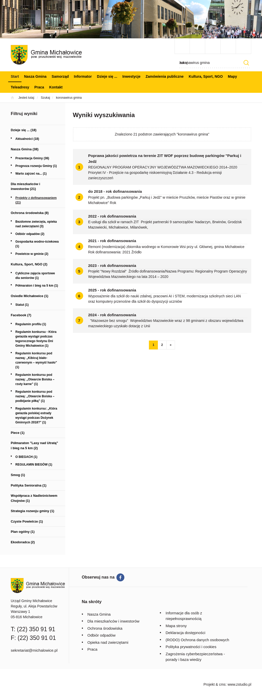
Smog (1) (18, 475)
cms (222, 684)
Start (15, 76)
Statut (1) (22, 305)
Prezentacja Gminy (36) (32, 158)
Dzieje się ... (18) (23, 130)
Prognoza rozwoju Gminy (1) (36, 166)
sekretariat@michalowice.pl (34, 650)
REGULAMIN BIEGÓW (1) (33, 464)
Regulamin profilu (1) (30, 324)
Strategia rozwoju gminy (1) (32, 511)
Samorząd (60, 76)
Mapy (232, 76)
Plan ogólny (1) (23, 532)
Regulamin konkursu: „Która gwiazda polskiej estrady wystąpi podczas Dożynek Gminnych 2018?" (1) (36, 415)
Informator (83, 76)
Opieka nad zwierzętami (108, 642)
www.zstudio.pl (239, 684)
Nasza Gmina (35, 76)
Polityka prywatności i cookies (191, 647)
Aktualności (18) (27, 139)
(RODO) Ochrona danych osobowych (197, 640)
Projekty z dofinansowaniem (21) (36, 200)
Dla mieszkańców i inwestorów (113, 621)
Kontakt (55, 87)
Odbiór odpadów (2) (29, 234)
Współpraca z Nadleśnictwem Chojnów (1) (34, 498)
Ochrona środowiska (105, 628)
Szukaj (246, 63)
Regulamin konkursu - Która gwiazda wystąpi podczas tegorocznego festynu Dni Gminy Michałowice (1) (36, 338)
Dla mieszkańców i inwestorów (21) (25, 186)
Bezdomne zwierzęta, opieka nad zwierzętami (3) (36, 224)
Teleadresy (20, 87)
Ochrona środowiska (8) (30, 213)
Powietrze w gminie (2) (31, 254)
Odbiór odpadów (102, 635)
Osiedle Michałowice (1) (29, 296)
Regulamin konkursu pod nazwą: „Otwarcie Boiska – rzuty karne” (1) (34, 379)
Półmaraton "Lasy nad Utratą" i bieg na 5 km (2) (34, 445)
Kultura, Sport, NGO (206, 76)
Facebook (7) (21, 315)
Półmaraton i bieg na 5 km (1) (36, 285)
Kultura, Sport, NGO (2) (29, 264)
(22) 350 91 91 (36, 629)
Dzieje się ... (107, 76)
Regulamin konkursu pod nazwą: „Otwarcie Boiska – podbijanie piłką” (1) (34, 396)
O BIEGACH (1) (26, 457)
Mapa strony (176, 626)
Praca (39, 87)
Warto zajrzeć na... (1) (31, 173)
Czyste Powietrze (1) (27, 521)
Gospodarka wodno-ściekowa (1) (37, 244)
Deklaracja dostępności (185, 632)
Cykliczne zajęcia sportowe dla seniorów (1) (35, 276)
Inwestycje (131, 76)
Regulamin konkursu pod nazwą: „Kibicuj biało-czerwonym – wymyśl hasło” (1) (36, 360)
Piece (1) (17, 433)
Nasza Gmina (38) (24, 149)
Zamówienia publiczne (165, 76)
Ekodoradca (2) (23, 542)
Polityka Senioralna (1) (28, 485)
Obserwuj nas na (98, 577)
